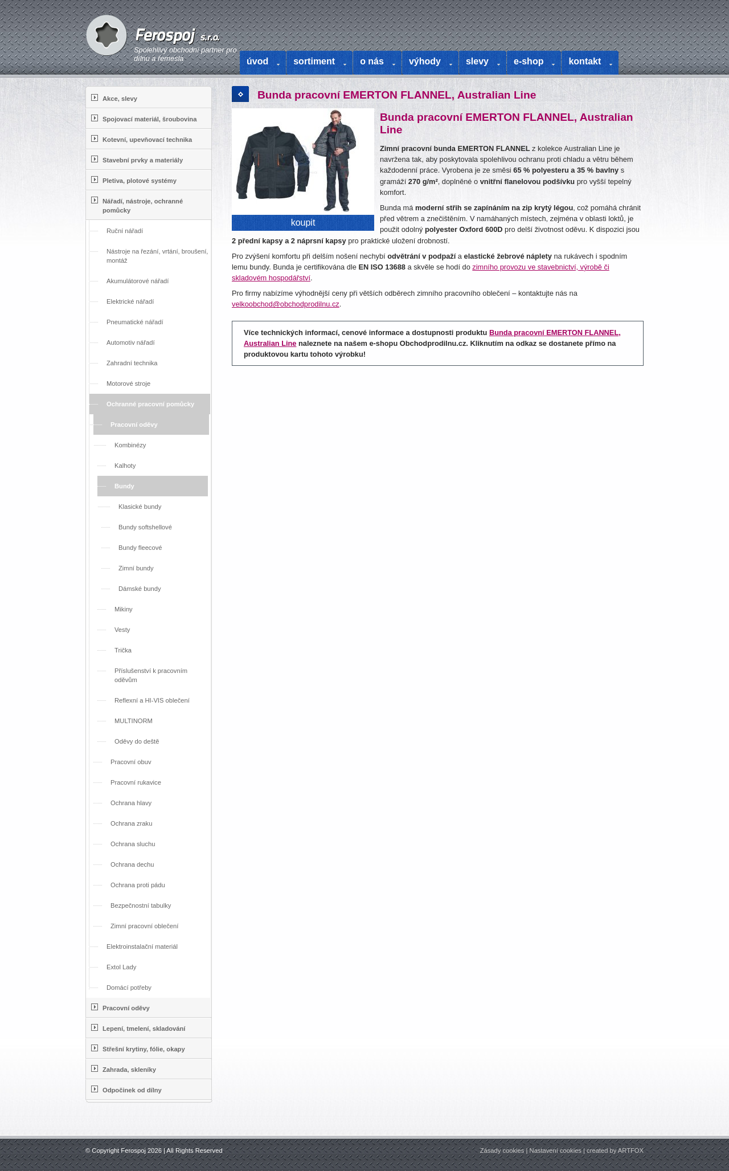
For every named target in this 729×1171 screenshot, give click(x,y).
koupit (303, 222)
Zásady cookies (502, 1150)
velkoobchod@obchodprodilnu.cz (285, 304)
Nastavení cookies (555, 1150)
